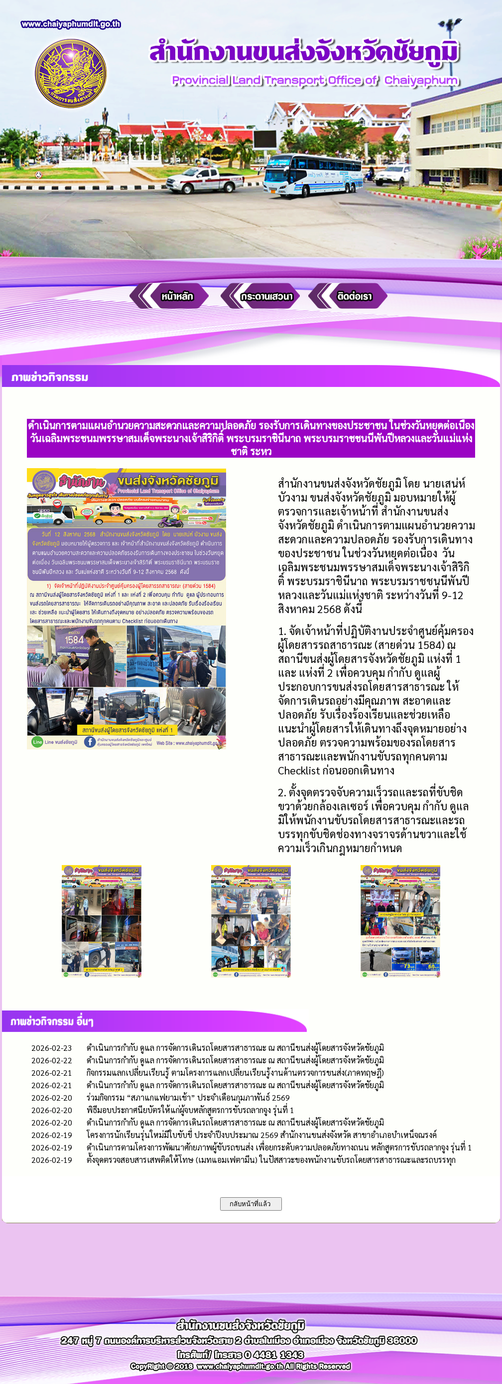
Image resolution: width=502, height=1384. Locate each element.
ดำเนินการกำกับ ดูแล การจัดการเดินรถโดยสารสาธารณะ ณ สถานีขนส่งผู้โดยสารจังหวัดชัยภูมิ (235, 1047)
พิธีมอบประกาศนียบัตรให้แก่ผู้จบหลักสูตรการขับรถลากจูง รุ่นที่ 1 (190, 1110)
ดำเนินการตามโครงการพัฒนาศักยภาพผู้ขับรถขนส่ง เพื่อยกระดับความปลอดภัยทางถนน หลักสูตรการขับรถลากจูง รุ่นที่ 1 (279, 1147)
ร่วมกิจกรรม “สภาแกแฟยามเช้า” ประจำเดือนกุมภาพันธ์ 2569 (188, 1097)
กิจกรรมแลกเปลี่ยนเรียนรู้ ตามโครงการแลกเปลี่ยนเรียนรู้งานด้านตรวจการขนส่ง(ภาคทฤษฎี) (235, 1072)
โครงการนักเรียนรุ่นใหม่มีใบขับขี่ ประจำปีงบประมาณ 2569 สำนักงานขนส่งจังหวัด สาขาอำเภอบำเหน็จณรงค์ (262, 1135)
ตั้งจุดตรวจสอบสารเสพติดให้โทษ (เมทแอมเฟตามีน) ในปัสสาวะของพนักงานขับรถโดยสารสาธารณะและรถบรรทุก (271, 1159)
